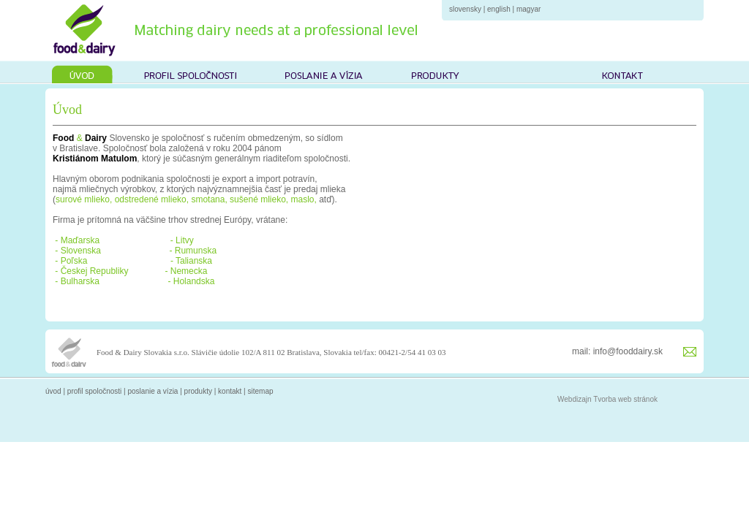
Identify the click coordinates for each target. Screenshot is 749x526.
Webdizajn (574, 399)
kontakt (229, 391)
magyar (528, 9)
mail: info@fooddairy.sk (617, 351)
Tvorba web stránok (625, 399)
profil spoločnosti (94, 391)
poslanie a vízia (152, 391)
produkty (198, 391)
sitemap (261, 391)
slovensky (465, 9)
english (499, 9)
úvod (53, 391)
